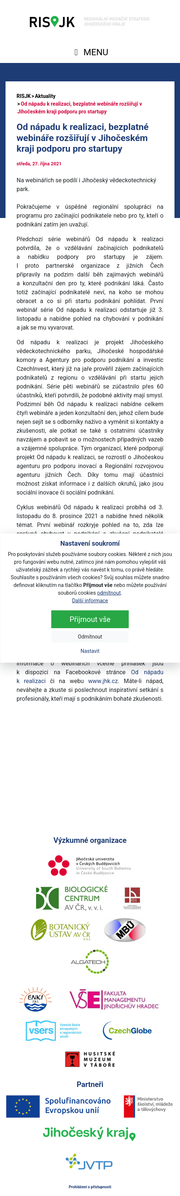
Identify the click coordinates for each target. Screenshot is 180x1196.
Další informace (90, 600)
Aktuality (45, 96)
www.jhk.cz (103, 681)
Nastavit (90, 651)
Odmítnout (90, 636)
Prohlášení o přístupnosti (90, 1187)
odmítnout (109, 592)
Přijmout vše (90, 619)
